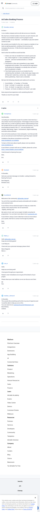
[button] (2, 4)
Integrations (11, 347)
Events (9, 399)
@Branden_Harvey (23, 198)
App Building (11, 354)
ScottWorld (7, 195)
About (9, 447)
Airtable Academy (13, 395)
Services (10, 425)
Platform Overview (13, 343)
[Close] (35, 501)
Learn (9, 391)
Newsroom (10, 462)
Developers (11, 429)
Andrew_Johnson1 (9, 296)
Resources (10, 417)
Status (9, 458)
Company (10, 443)
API (20, 486)
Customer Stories (13, 410)
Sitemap (20, 490)
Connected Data (12, 362)
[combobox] (20, 8)
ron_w (6, 263)
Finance (10, 388)
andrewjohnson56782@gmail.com (24, 305)
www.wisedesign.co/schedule (10, 140)
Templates (10, 436)
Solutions (10, 365)
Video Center (11, 403)
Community (11, 432)
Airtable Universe (12, 440)
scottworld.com (32, 214)
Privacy (20, 495)
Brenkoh (6, 170)
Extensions (11, 351)
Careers (9, 451)
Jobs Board (6, 13)
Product (10, 369)
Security (20, 481)
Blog (8, 455)
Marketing (10, 373)
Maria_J (6, 236)
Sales (9, 384)
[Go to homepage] (11, 3)
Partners (10, 421)
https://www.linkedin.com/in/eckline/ (12, 149)
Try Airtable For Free (13, 466)
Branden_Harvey (9, 27)
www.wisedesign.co (7, 145)
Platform (10, 340)
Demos (9, 406)
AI (8, 358)
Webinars (10, 414)
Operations (11, 377)
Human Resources (13, 380)
